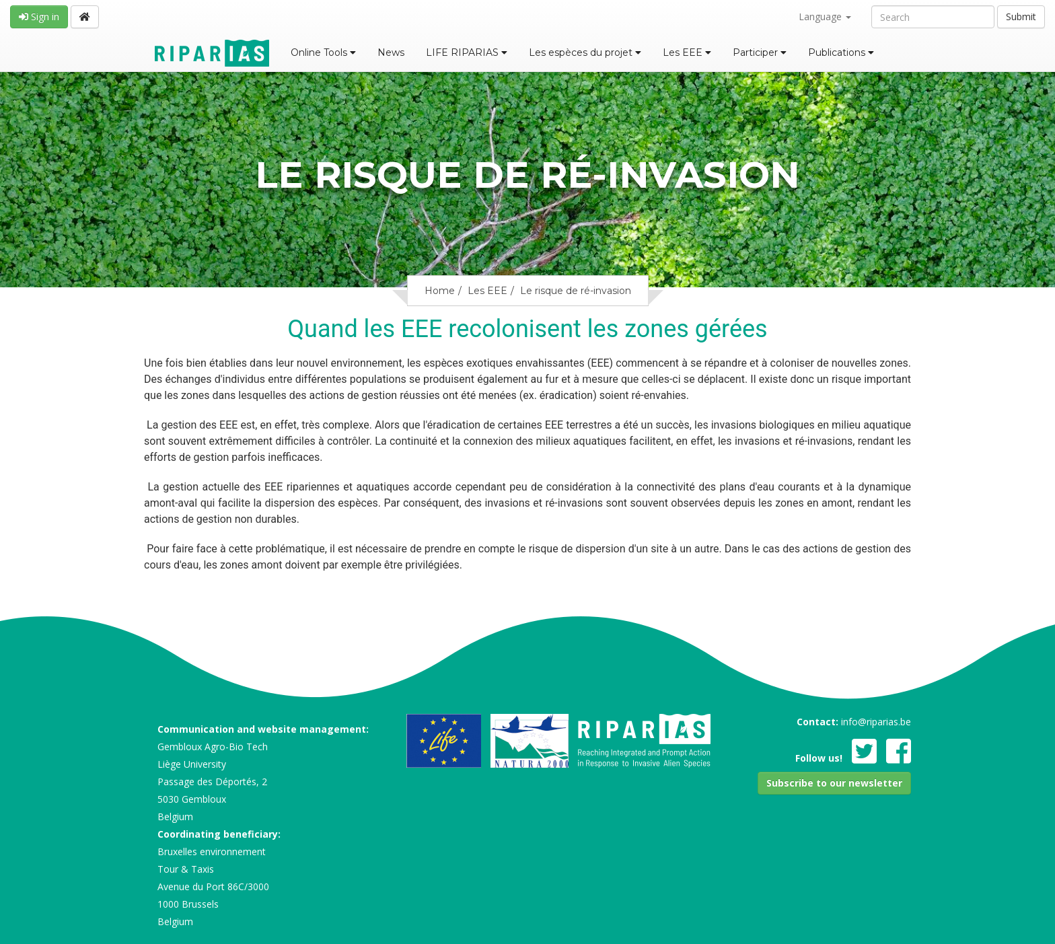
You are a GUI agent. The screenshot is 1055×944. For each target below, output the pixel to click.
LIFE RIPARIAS (466, 52)
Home (440, 291)
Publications (841, 52)
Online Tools (323, 52)
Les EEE (687, 52)
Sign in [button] (39, 16)
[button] (834, 783)
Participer (760, 52)
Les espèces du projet (585, 52)
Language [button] (825, 16)
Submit (1021, 16)
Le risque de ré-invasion (575, 291)
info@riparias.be (876, 721)
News (390, 52)
